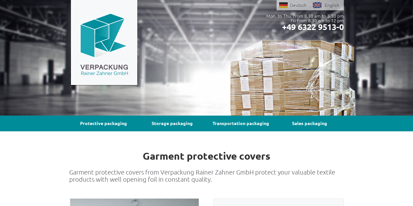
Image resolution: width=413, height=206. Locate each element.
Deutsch (298, 5)
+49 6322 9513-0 (313, 26)
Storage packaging (172, 123)
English (332, 5)
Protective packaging (103, 123)
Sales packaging (309, 123)
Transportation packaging (241, 123)
